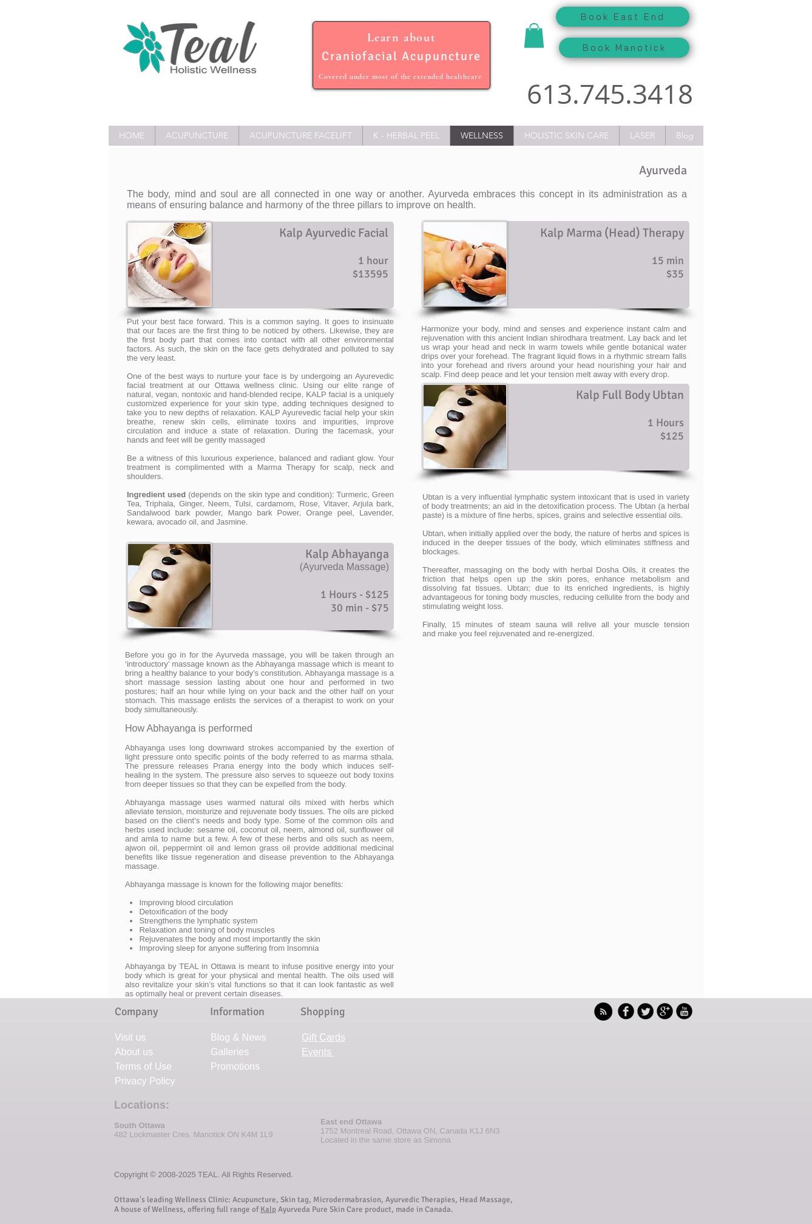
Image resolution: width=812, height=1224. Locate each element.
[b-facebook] (626, 1011)
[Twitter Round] (645, 1011)
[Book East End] (622, 17)
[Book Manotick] (624, 48)
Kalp (268, 1209)
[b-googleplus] (665, 1011)
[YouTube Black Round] (684, 1011)
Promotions (235, 1066)
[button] (534, 35)
